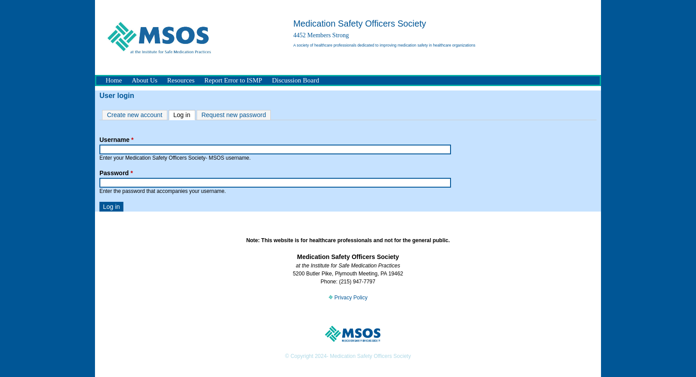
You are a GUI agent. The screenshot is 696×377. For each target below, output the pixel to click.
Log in (184, 114)
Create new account (134, 114)
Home (114, 80)
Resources (181, 80)
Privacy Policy (348, 298)
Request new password (234, 114)
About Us (145, 80)
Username (116, 139)
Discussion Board (295, 80)
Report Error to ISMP (233, 80)
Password (116, 173)
